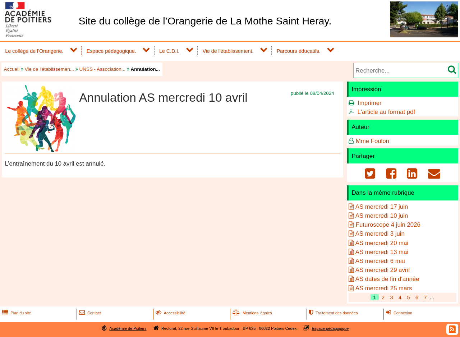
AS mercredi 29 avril (382, 270)
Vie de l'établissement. (227, 51)
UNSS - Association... (102, 69)
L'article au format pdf (386, 112)
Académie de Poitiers (127, 328)
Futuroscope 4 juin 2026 (388, 224)
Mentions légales (251, 313)
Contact (89, 313)
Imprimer (369, 103)
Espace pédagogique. (111, 51)
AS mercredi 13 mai (381, 252)
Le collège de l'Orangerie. (34, 51)
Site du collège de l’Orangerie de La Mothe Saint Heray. (204, 21)
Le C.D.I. (169, 51)
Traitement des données (333, 313)
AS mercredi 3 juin (380, 233)
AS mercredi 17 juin (381, 206)
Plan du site (16, 313)
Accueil (11, 69)
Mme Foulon (372, 141)
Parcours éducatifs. (299, 51)
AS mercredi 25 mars (383, 288)
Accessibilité (169, 313)
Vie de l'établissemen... (49, 69)
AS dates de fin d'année (387, 279)
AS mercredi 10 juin (381, 215)
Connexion (398, 313)
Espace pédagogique (330, 328)
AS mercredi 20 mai (381, 243)
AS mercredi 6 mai (380, 261)
